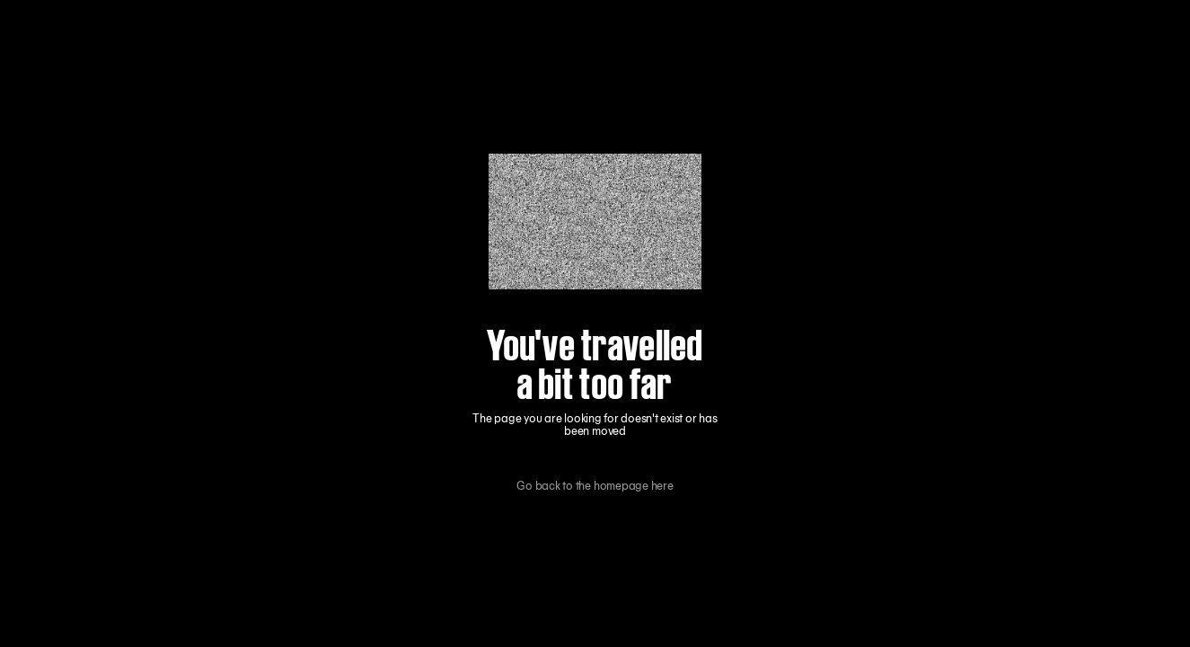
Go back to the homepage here (594, 486)
